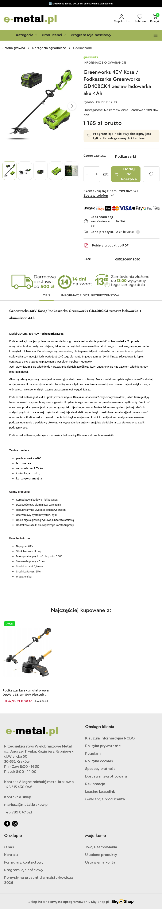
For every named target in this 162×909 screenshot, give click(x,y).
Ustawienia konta (100, 862)
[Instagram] (15, 824)
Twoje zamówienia (101, 847)
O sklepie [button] (13, 835)
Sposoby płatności (100, 769)
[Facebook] (7, 824)
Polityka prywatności (103, 746)
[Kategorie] (21, 35)
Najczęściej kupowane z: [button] (81, 610)
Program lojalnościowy (23, 870)
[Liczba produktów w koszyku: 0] (154, 19)
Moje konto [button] (95, 835)
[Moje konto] (122, 19)
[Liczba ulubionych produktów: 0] (140, 19)
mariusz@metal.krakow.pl (26, 804)
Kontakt (11, 855)
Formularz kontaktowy (23, 862)
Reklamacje (95, 784)
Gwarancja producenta (105, 799)
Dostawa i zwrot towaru (106, 776)
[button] (54, 35)
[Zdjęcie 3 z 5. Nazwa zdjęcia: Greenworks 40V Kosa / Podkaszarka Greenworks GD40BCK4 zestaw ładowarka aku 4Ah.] (40, 171)
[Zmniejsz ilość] (87, 174)
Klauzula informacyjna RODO (110, 738)
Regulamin (94, 753)
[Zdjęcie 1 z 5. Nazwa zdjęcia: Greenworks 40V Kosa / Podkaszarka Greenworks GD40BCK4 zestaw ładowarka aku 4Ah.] (9, 171)
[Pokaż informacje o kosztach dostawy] (138, 232)
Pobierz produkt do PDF (106, 245)
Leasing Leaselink (100, 791)
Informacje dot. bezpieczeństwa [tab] (90, 295)
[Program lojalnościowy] (91, 35)
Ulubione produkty (101, 855)
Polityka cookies (99, 761)
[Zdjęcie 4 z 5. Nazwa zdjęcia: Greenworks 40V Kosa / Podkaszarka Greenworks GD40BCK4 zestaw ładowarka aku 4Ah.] (56, 171)
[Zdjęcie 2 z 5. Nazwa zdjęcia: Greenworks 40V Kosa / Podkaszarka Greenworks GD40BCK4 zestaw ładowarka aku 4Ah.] (25, 171)
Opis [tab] (46, 295)
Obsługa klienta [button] (99, 727)
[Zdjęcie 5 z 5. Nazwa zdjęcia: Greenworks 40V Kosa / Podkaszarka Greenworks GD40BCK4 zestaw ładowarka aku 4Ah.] (71, 171)
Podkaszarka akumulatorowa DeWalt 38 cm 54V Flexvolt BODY (26, 693)
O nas (9, 847)
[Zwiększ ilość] (96, 174)
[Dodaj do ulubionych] (151, 174)
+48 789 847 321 (18, 812)
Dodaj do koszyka (126, 174)
